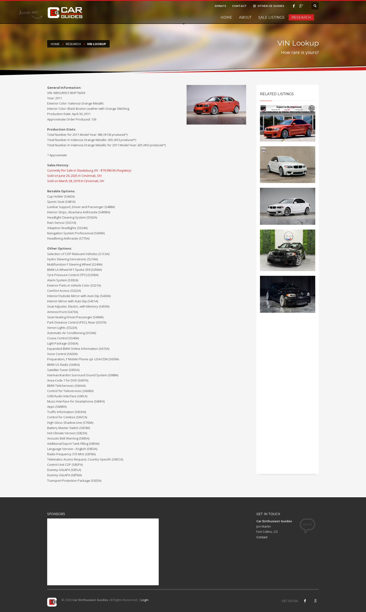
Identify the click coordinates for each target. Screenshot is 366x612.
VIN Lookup (96, 44)
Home (226, 17)
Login (144, 600)
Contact (261, 537)
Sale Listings (271, 17)
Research (301, 17)
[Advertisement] (287, 397)
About (245, 17)
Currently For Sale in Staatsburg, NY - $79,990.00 (89, 170)
